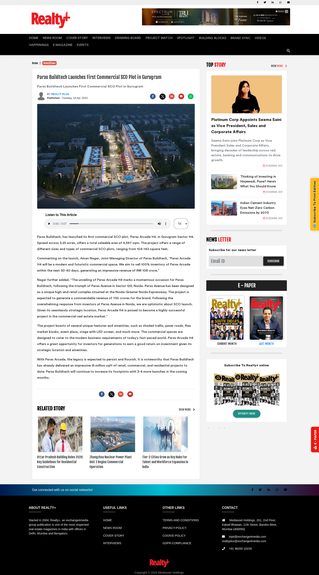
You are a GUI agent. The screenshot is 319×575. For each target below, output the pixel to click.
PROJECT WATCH (138, 37)
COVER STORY (69, 37)
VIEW (185, 402)
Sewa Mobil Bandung (51, 569)
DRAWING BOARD (112, 37)
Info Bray (244, 569)
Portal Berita (284, 569)
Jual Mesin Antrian (118, 569)
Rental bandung (77, 569)
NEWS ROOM (48, 37)
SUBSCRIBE (273, 253)
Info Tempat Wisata (263, 569)
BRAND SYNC (208, 37)
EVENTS (279, 37)
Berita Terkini (228, 569)
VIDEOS (225, 37)
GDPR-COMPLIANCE (177, 535)
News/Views (49, 55)
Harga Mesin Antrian (144, 569)
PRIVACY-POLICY (175, 520)
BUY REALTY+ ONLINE (246, 406)
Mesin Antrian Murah (172, 569)
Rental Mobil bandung (22, 569)
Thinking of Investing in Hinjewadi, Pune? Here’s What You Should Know (258, 173)
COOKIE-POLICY (174, 528)
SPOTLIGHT (161, 37)
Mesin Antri (211, 569)
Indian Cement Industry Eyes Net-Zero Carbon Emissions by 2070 (258, 200)
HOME (32, 37)
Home (35, 55)
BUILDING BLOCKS (185, 37)
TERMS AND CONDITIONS (181, 513)
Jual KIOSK (195, 569)
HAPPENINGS (242, 37)
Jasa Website (302, 569)
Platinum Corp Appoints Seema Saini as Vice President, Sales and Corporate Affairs (246, 118)
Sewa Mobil (96, 569)
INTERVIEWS (90, 37)
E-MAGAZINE (262, 37)
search (288, 41)
